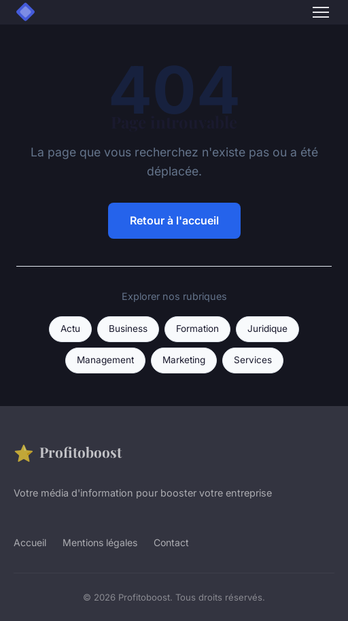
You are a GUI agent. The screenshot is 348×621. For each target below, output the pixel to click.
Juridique (267, 328)
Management (105, 359)
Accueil (30, 542)
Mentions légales (100, 542)
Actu (70, 328)
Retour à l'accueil (174, 220)
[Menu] (320, 12)
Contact (171, 542)
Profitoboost (68, 453)
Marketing (183, 359)
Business (128, 328)
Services (253, 359)
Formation (197, 328)
